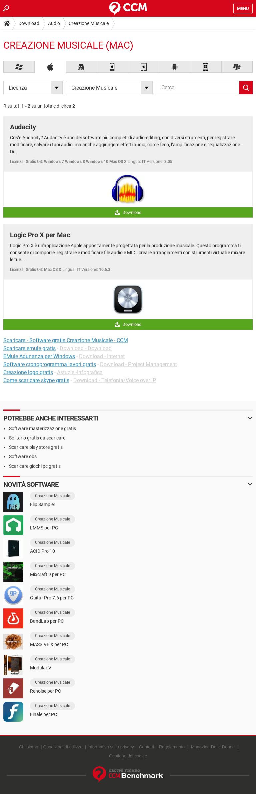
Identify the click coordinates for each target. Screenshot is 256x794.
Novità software (31, 484)
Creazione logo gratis (28, 372)
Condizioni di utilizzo (63, 746)
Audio (54, 23)
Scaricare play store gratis (36, 447)
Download (28, 23)
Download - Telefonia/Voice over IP (114, 380)
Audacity (23, 127)
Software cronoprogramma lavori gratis (49, 364)
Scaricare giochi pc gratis (35, 466)
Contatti (146, 746)
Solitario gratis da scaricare (37, 437)
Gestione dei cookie (128, 755)
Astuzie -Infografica (80, 372)
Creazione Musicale (89, 23)
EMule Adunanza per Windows (39, 356)
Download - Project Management (138, 364)
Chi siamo (28, 746)
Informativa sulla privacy (110, 746)
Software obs (23, 456)
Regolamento (172, 746)
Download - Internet (102, 356)
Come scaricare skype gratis (36, 380)
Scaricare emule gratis (29, 348)
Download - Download (86, 348)
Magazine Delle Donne (213, 746)
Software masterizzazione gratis (42, 428)
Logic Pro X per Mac (40, 235)
